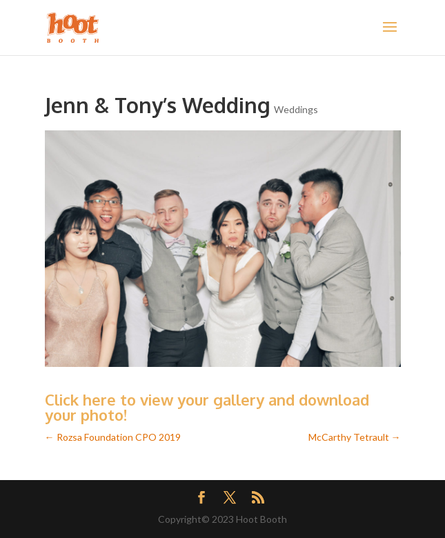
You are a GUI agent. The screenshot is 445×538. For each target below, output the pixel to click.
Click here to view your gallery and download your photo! (207, 407)
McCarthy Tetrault (354, 437)
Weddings (296, 109)
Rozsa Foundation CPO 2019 (113, 437)
